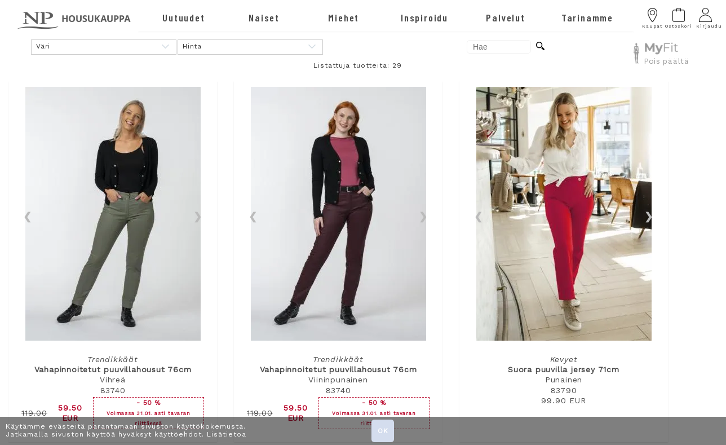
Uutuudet (183, 17)
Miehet (343, 17)
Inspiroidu (424, 17)
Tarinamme (587, 17)
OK (383, 431)
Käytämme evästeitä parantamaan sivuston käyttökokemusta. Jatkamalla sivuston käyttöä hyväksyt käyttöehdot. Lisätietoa (126, 430)
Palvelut (505, 17)
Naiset (264, 17)
